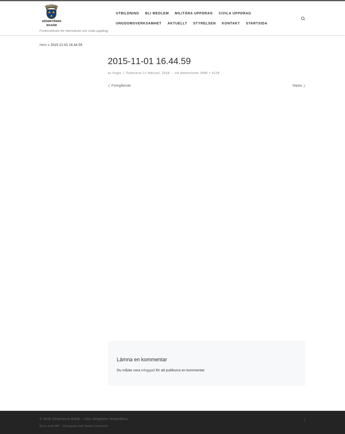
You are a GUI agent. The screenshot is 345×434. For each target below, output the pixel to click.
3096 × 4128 (209, 73)
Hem (43, 45)
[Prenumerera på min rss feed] (304, 420)
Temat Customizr (96, 425)
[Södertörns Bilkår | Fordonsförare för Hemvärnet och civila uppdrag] (52, 15)
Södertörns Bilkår (66, 419)
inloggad (148, 370)
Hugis (117, 73)
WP (57, 425)
